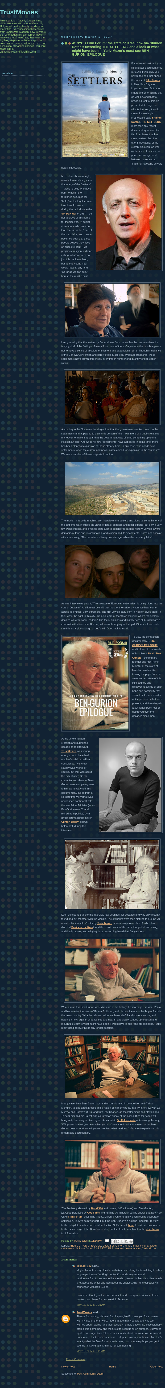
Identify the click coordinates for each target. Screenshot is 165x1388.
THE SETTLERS (151, 121)
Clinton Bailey (70, 821)
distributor (152, 1229)
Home (112, 1366)
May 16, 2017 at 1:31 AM (91, 1304)
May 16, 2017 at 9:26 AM (91, 1351)
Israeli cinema (140, 1245)
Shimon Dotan (84, 1248)
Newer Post (68, 1366)
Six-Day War (68, 213)
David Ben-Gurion (113, 1245)
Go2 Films (93, 1212)
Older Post (156, 1366)
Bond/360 (97, 1208)
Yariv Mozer (104, 923)
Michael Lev (84, 1265)
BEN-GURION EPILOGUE (85, 1245)
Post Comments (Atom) (90, 1373)
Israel (128, 1245)
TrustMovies (68, 751)
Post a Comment (75, 1359)
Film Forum (153, 80)
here (131, 1225)
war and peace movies (128, 1248)
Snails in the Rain (82, 927)
